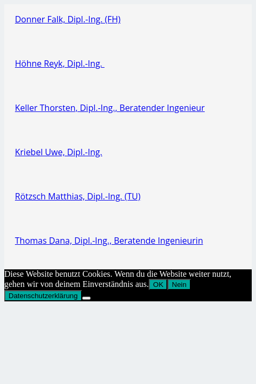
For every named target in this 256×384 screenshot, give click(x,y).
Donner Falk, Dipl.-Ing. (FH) (68, 19)
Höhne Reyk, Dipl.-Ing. (60, 63)
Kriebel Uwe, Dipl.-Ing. (58, 152)
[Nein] (86, 298)
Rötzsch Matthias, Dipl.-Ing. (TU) (77, 196)
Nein (179, 285)
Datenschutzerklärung (43, 296)
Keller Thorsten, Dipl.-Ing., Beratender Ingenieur (110, 108)
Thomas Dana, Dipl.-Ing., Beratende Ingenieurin (109, 240)
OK (158, 285)
